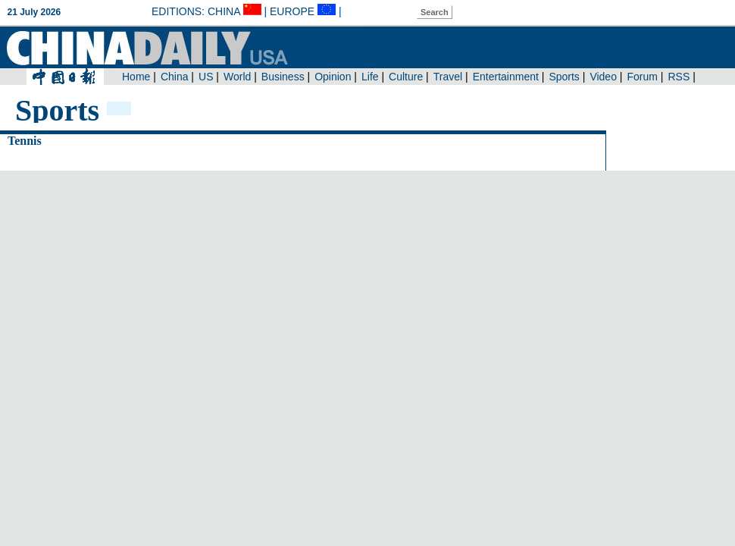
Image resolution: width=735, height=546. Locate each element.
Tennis (25, 140)
